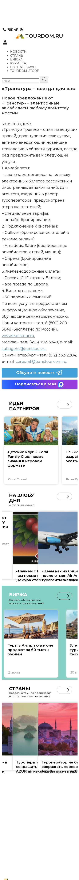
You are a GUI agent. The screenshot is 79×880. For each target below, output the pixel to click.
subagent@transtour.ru (24, 348)
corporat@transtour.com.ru (41, 361)
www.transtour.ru (18, 336)
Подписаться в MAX (39, 384)
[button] (68, 404)
